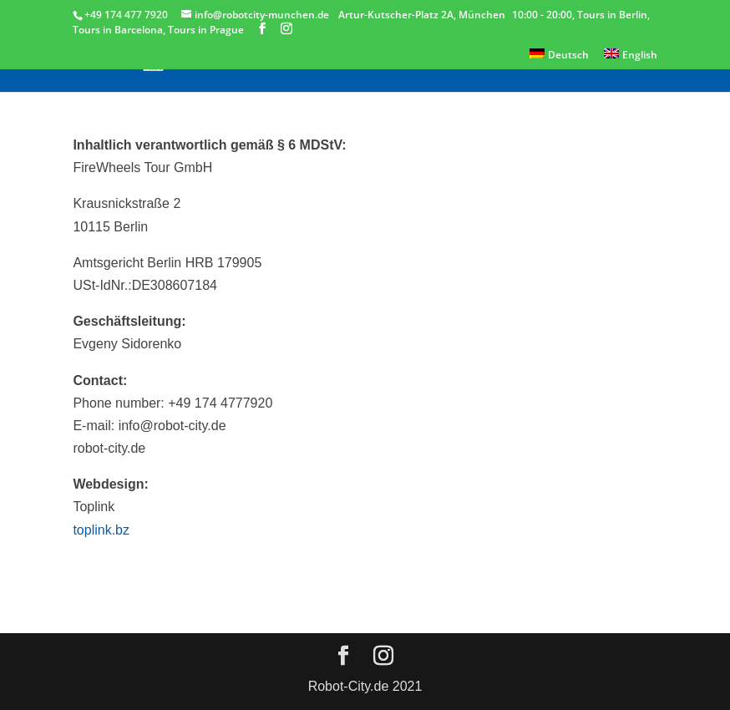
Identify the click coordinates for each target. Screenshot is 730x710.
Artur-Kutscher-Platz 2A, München (421, 15)
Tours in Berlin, (613, 15)
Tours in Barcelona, (120, 30)
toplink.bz (101, 530)
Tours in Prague (206, 30)
